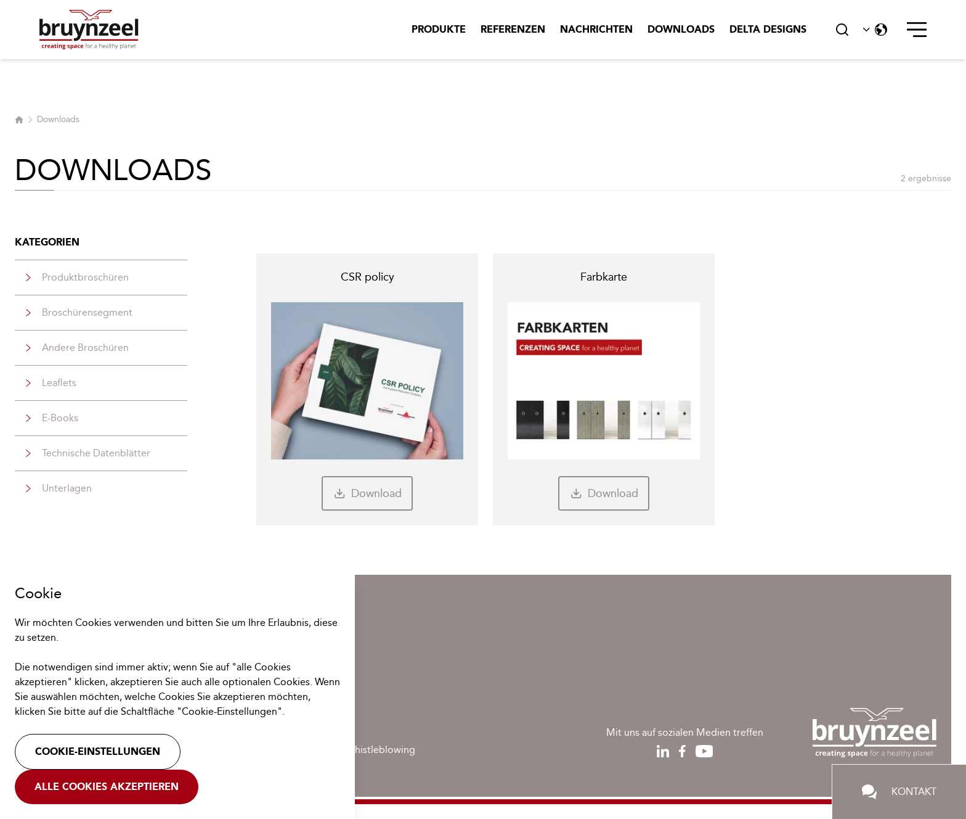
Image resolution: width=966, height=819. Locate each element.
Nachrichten (596, 29)
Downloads (681, 29)
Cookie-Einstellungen (97, 751)
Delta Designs (767, 29)
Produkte (439, 29)
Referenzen (513, 29)
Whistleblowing (380, 749)
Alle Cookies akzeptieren (106, 786)
